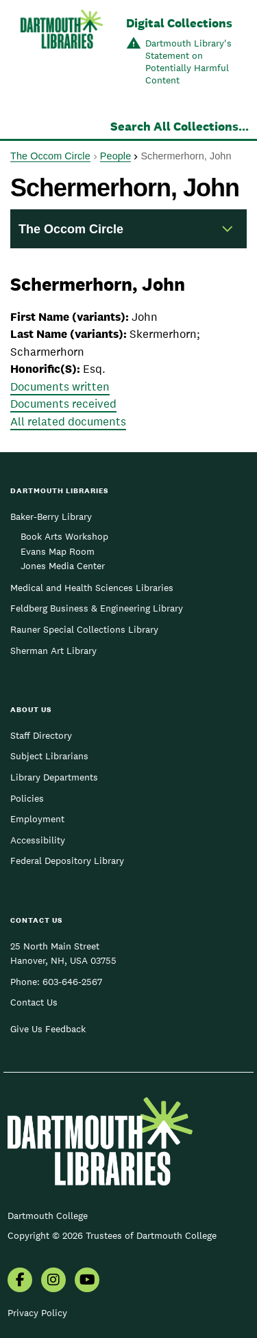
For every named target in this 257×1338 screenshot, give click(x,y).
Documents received (63, 403)
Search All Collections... (179, 126)
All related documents (68, 421)
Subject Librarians (49, 756)
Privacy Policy (37, 1313)
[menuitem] (20, 1281)
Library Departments (54, 777)
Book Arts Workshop (64, 536)
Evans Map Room (58, 551)
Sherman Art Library (53, 650)
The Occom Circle (50, 155)
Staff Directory (41, 735)
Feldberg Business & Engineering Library (96, 608)
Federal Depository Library (67, 860)
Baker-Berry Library (51, 516)
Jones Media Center (63, 566)
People (115, 155)
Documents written (60, 386)
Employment (37, 819)
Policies (27, 798)
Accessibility (37, 840)
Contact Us (34, 1002)
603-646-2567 (72, 981)
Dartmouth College (48, 1215)
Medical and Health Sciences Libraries (91, 587)
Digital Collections (179, 23)
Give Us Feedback (48, 1029)
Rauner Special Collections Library (84, 629)
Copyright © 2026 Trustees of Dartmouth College (112, 1235)
